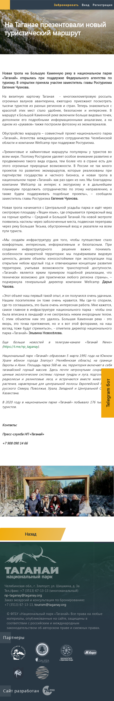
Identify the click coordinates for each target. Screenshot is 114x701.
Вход (86, 5)
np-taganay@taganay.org (23, 595)
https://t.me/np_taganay (20, 346)
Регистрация (102, 5)
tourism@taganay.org (50, 604)
